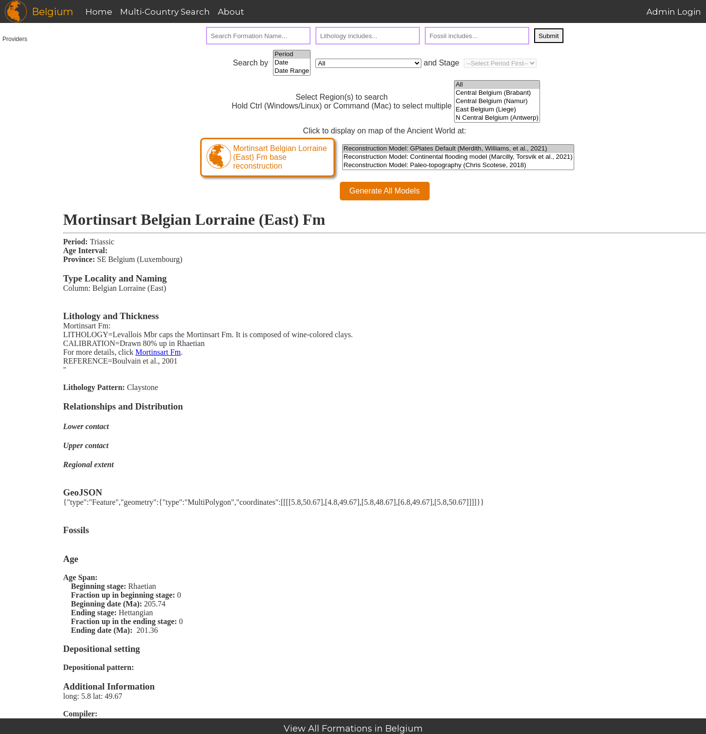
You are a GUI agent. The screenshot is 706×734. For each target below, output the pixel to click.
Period (291, 54)
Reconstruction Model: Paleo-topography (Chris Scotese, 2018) (458, 165)
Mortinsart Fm (158, 352)
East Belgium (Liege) (497, 110)
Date (291, 63)
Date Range (291, 71)
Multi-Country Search (165, 12)
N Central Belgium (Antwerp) (497, 118)
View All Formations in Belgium (353, 728)
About (231, 12)
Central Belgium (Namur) (497, 101)
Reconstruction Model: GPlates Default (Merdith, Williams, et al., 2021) (458, 149)
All (497, 85)
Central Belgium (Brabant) (497, 93)
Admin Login (673, 12)
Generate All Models (385, 191)
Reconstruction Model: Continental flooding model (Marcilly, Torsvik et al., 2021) (458, 157)
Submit (549, 36)
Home (98, 12)
